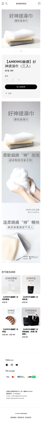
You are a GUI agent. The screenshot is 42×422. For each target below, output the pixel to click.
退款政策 (28, 417)
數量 (6, 76)
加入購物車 (21, 86)
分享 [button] (8, 93)
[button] (2, 3)
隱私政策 (21, 417)
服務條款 (14, 417)
